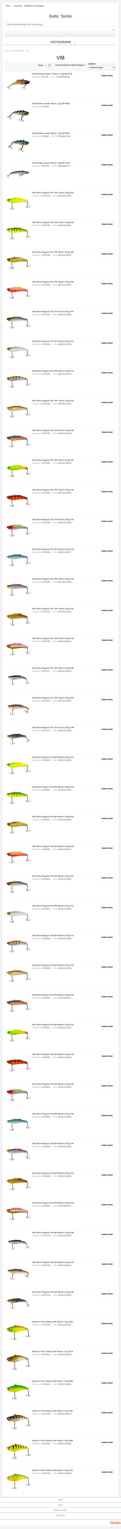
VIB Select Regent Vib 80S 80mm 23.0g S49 (53, 1292)
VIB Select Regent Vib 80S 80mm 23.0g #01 (53, 757)
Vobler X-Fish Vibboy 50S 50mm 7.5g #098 (52, 1440)
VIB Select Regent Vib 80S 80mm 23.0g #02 (53, 787)
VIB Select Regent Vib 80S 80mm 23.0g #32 (53, 1054)
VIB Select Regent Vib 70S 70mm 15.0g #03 (53, 252)
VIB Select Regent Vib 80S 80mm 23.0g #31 (53, 1024)
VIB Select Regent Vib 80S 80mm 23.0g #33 (53, 1084)
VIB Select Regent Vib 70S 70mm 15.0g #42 (53, 638)
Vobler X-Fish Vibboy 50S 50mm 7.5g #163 (52, 1470)
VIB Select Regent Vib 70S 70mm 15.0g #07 (53, 311)
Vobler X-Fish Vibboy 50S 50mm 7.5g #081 (52, 1411)
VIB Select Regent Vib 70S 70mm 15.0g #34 (53, 549)
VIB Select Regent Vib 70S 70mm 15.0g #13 (53, 371)
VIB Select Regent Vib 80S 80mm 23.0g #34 (53, 1114)
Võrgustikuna (49, 65)
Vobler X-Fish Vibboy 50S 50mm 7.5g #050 (52, 1381)
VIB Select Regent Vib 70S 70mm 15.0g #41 (53, 608)
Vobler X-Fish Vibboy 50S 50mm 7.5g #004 (52, 1322)
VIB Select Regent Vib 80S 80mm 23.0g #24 (53, 965)
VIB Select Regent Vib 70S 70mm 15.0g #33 (53, 519)
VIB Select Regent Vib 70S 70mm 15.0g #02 (53, 222)
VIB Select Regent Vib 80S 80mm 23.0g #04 (53, 846)
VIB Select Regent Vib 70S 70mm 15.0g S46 (53, 668)
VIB (27, 51)
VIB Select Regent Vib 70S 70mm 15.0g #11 (53, 341)
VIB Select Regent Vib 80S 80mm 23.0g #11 (53, 906)
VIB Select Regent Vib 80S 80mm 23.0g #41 (53, 1173)
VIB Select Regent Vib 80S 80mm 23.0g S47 (53, 1262)
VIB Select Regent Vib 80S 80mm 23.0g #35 (53, 1143)
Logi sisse (17, 6)
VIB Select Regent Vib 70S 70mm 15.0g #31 (53, 460)
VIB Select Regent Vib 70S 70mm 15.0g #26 (53, 430)
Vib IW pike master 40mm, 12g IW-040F (51, 133)
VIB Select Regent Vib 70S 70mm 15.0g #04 (53, 282)
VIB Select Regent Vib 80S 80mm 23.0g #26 (53, 995)
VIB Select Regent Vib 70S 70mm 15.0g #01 (53, 192)
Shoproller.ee (115, 1522)
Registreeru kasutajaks (34, 6)
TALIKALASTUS (17, 51)
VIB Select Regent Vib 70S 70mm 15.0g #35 (53, 579)
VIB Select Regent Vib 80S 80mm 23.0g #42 (53, 1203)
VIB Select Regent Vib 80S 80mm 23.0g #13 (53, 935)
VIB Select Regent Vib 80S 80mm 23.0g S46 (53, 1232)
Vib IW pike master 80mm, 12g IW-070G (51, 163)
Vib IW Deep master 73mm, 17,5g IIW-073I (52, 74)
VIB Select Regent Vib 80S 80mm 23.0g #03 (53, 816)
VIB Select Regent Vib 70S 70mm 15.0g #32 (53, 490)
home (7, 51)
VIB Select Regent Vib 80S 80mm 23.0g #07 (53, 876)
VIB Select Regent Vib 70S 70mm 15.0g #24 (53, 400)
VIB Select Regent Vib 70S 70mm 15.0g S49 (53, 727)
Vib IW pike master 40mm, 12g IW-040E (51, 103)
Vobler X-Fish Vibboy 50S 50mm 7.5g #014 (52, 1351)
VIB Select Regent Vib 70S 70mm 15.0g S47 (53, 698)
